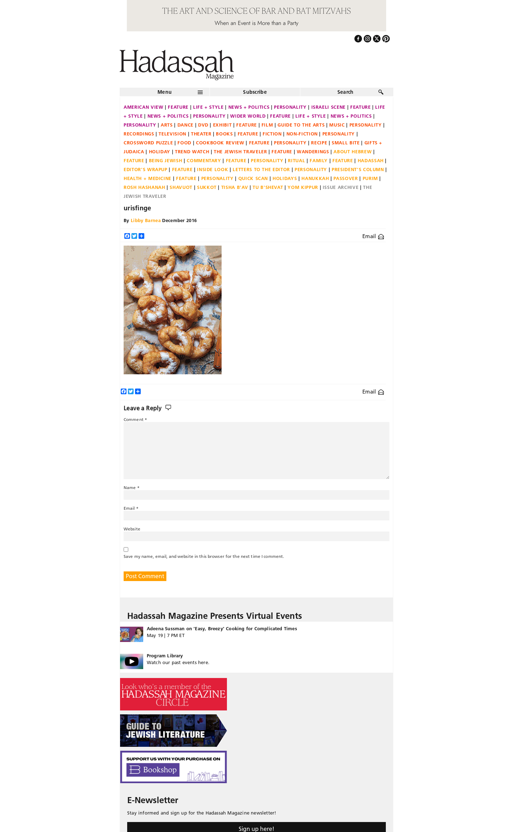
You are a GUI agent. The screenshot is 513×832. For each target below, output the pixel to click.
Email (373, 236)
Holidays (285, 178)
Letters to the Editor (261, 169)
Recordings (139, 134)
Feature (178, 107)
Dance (185, 125)
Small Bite (346, 142)
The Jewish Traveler (240, 151)
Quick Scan (253, 178)
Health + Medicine (147, 178)
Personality (290, 107)
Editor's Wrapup (145, 169)
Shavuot (181, 187)
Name (132, 487)
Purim (370, 178)
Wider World (247, 116)
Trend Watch (192, 151)
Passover (345, 178)
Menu (164, 92)
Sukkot (207, 187)
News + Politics (249, 107)
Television (172, 134)
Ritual (296, 160)
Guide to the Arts (301, 125)
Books (224, 134)
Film (267, 125)
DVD (203, 125)
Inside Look (212, 169)
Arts (167, 125)
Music (336, 125)
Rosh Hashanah (144, 187)
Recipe (319, 142)
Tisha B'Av (234, 187)
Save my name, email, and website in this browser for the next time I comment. (204, 556)
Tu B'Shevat (268, 187)
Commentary (204, 160)
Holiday (160, 151)
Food (184, 142)
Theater (201, 134)
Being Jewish (165, 160)
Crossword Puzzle (148, 142)
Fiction (272, 134)
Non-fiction (302, 134)
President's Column (358, 169)
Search (345, 92)
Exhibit (222, 125)
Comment (135, 419)
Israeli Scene (328, 107)
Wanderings (313, 151)
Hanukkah (315, 178)
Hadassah (371, 160)
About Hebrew (352, 151)
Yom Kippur (302, 187)
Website (132, 528)
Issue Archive (340, 187)
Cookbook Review (220, 142)
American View (143, 107)
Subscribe (255, 92)
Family (319, 160)
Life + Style (208, 107)
